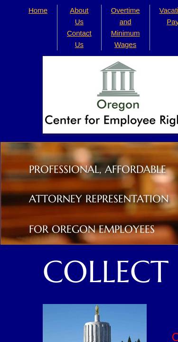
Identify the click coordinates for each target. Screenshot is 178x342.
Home (37, 10)
